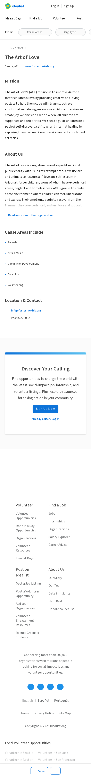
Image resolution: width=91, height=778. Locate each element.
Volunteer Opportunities (26, 515)
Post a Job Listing (28, 583)
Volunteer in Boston (19, 760)
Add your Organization (25, 605)
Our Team (55, 585)
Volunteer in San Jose (53, 753)
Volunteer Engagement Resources (25, 620)
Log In (55, 6)
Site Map (65, 713)
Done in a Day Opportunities (26, 528)
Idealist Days (13, 18)
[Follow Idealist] (30, 687)
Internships (57, 521)
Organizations (26, 538)
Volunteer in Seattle (19, 753)
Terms (25, 713)
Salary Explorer (59, 537)
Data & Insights (59, 593)
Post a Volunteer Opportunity (27, 593)
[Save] (39, 771)
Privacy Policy (44, 713)
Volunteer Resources (23, 548)
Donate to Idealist (61, 609)
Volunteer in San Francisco (56, 760)
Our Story (55, 578)
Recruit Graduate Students (28, 635)
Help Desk (56, 601)
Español (43, 700)
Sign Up (69, 6)
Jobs (52, 513)
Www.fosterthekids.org (39, 66)
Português (61, 700)
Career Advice (58, 544)
